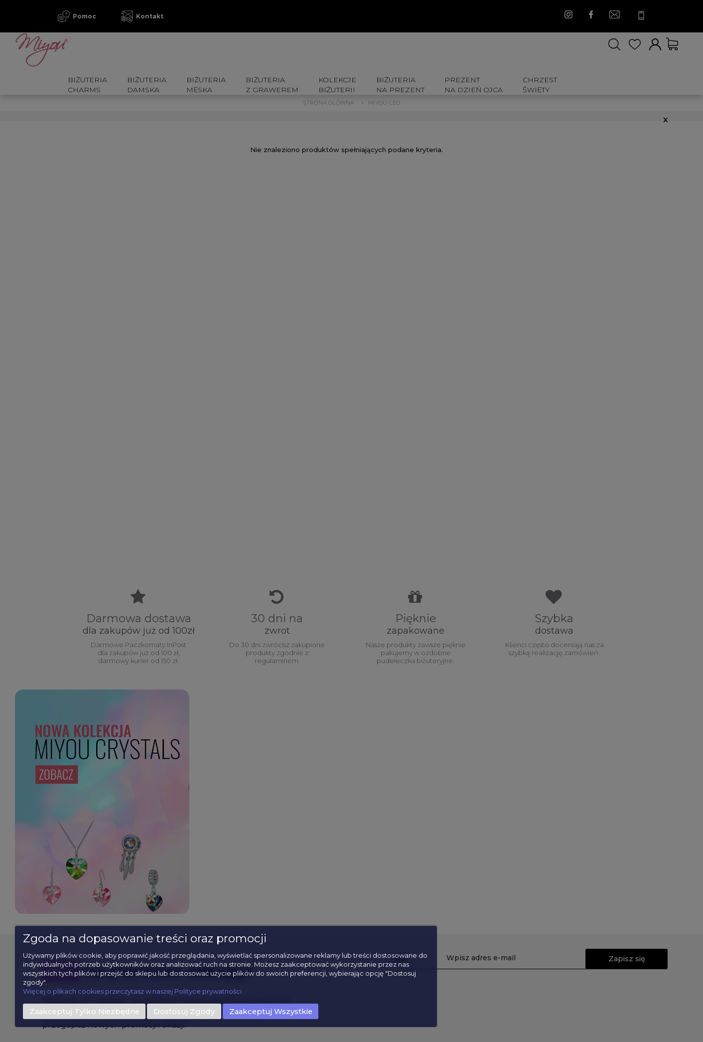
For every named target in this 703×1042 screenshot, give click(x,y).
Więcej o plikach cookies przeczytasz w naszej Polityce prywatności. (133, 991)
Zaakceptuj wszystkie (270, 1011)
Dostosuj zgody (184, 1011)
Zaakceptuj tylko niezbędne (84, 1011)
